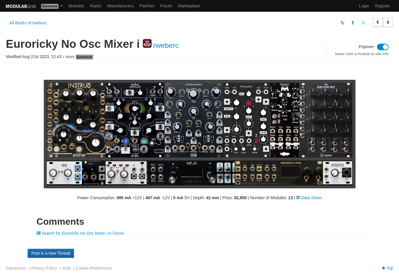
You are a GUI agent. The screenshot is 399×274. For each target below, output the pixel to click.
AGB (66, 268)
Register (382, 6)
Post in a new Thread (50, 253)
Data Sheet (309, 197)
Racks (95, 6)
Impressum (16, 268)
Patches (146, 6)
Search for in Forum (80, 233)
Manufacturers (120, 6)
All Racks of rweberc (28, 23)
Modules (76, 6)
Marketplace (189, 6)
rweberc (166, 45)
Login (364, 6)
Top (387, 268)
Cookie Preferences (94, 268)
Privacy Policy (44, 268)
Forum (166, 6)
